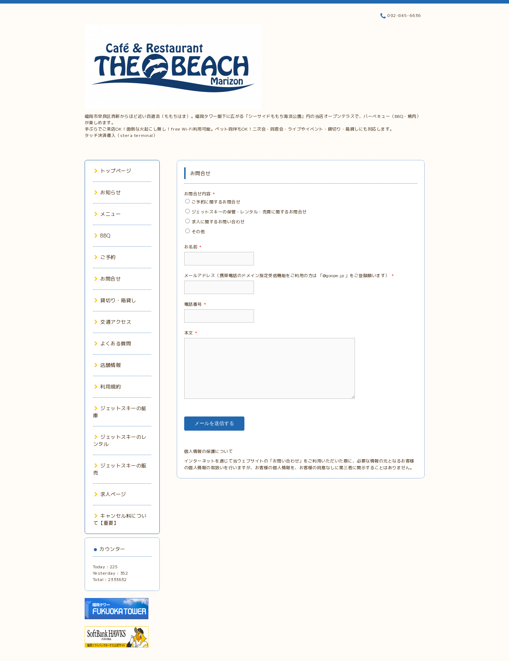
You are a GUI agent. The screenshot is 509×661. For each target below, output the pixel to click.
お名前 (193, 247)
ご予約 (105, 257)
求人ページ (110, 494)
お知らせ (107, 192)
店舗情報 (107, 365)
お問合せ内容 (199, 194)
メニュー (107, 214)
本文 (191, 333)
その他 (198, 232)
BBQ (102, 235)
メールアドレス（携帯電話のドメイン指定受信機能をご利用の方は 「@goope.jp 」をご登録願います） (289, 275)
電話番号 (195, 304)
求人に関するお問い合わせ (218, 222)
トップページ (112, 170)
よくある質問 (112, 343)
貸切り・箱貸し (115, 300)
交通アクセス (112, 321)
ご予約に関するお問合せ (216, 202)
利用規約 (107, 386)
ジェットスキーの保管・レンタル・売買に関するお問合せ (249, 212)
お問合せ (107, 278)
